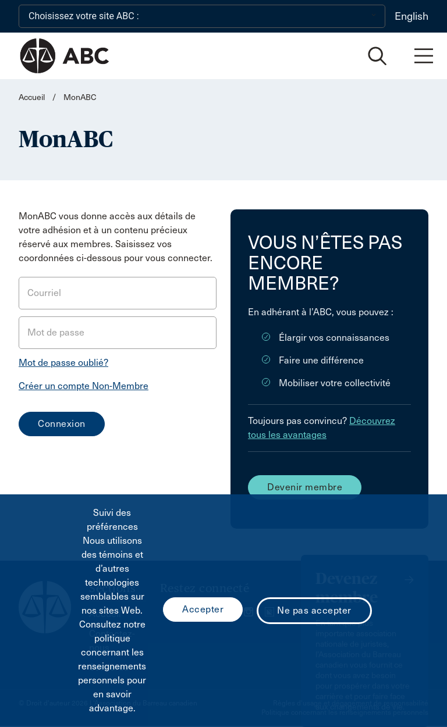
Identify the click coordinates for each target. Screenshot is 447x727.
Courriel (44, 292)
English (411, 16)
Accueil (32, 97)
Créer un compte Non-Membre (83, 385)
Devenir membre (304, 487)
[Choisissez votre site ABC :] (202, 16)
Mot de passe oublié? (63, 362)
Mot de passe (55, 332)
